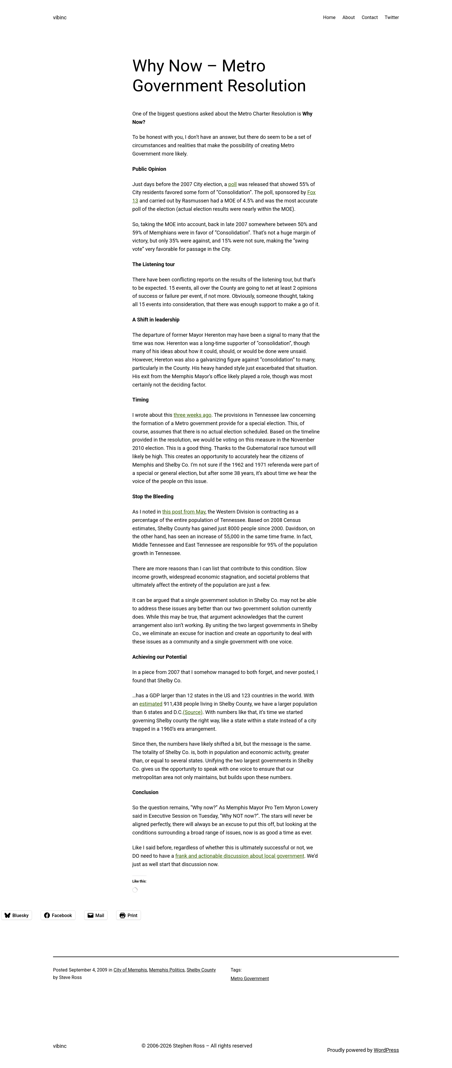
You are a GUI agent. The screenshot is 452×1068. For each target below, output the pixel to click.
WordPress (386, 1050)
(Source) (192, 712)
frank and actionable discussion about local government (239, 856)
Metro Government (250, 978)
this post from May (184, 512)
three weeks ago (192, 415)
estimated (150, 704)
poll (232, 184)
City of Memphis (130, 970)
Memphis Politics (166, 970)
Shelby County (201, 970)
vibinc (60, 17)
